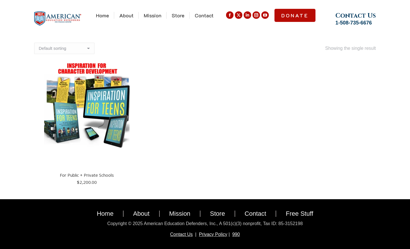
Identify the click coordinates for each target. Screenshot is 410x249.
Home (105, 213)
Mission (179, 213)
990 (236, 234)
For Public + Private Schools (87, 175)
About (141, 213)
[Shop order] (64, 48)
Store (217, 213)
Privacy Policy (213, 234)
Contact (255, 213)
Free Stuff (299, 213)
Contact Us (181, 234)
